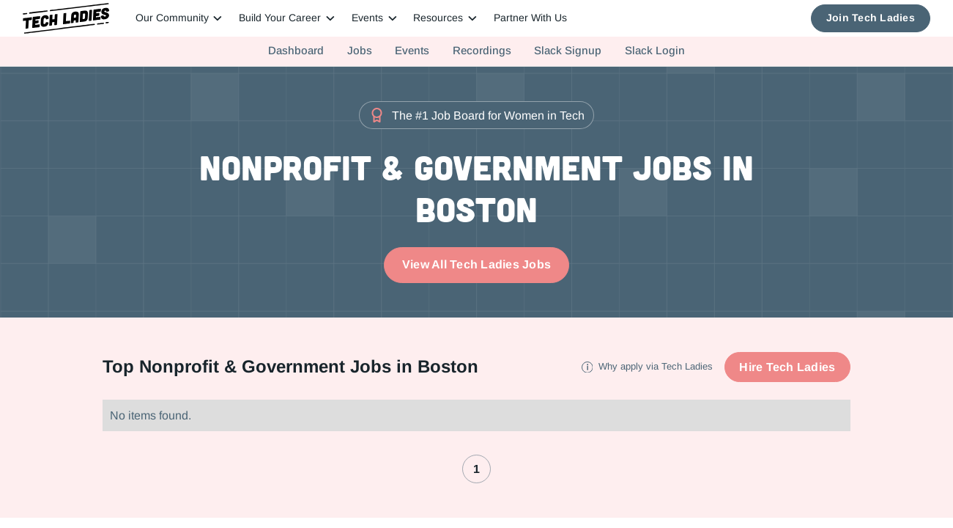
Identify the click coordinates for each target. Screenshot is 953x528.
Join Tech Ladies (870, 17)
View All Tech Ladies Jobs (476, 264)
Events (412, 50)
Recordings (482, 50)
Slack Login (655, 50)
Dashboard (296, 50)
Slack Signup (567, 50)
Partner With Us (530, 17)
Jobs (359, 50)
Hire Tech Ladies (787, 367)
